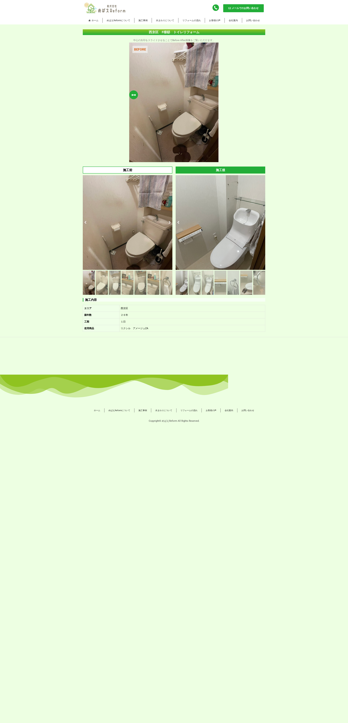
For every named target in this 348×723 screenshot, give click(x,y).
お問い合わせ (253, 20)
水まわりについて (165, 20)
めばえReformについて (118, 20)
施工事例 (143, 20)
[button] (85, 222)
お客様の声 (214, 20)
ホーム (95, 20)
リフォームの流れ (191, 20)
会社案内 (233, 20)
